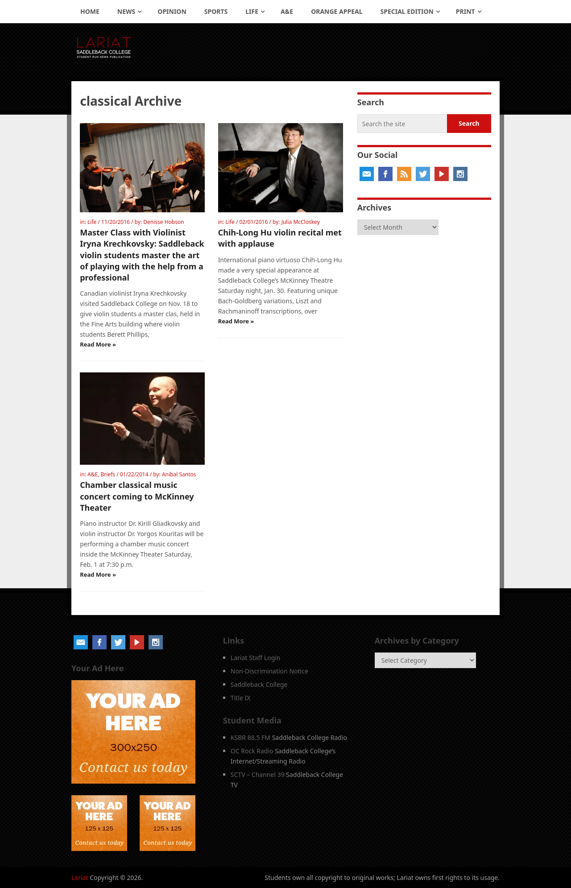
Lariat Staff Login (256, 657)
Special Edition (407, 11)
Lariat (79, 877)
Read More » (98, 344)
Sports (216, 11)
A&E (287, 11)
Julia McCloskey (300, 222)
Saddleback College (259, 684)
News (126, 11)
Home (89, 11)
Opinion (171, 11)
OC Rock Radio (252, 751)
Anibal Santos (179, 474)
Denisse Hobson (163, 222)
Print (465, 11)
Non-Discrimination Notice (269, 671)
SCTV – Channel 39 (258, 774)
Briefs (108, 474)
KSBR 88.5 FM (250, 737)
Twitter (423, 174)
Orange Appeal (336, 11)
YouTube (441, 174)
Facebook (385, 174)
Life (251, 11)
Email (367, 174)
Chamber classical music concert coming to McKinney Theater (137, 495)
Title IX (241, 698)
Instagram (460, 174)
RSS (404, 174)
